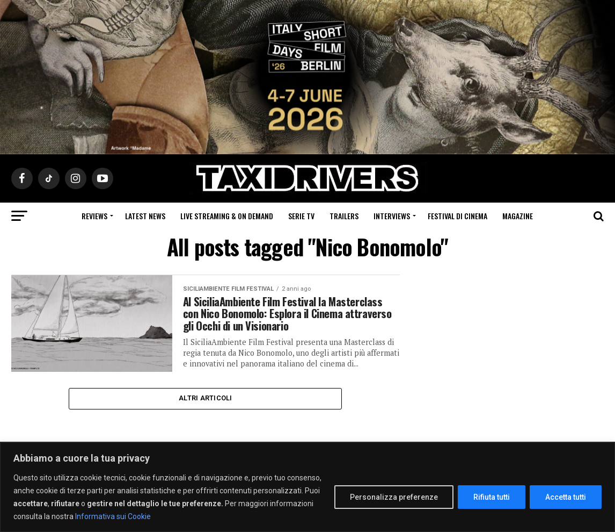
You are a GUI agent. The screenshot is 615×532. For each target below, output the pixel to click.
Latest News (145, 215)
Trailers (344, 215)
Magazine (517, 215)
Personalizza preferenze (394, 497)
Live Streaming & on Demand (226, 215)
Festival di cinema (457, 215)
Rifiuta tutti (491, 497)
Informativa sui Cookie (113, 516)
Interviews (392, 215)
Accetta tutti (565, 497)
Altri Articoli (205, 418)
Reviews (94, 215)
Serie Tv (301, 215)
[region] (307, 487)
